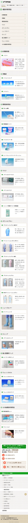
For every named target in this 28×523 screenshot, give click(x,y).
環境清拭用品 (5, 21)
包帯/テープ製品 (7, 484)
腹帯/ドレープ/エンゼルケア (9, 496)
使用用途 (4, 510)
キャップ (4, 34)
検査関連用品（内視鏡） (9, 494)
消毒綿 (3, 18)
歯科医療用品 (6, 505)
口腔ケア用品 (6, 503)
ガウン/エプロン (5, 28)
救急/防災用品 (6, 508)
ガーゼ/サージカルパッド (9, 480)
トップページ (3, 5)
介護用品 (5, 501)
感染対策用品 (6, 489)
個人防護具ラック (6, 37)
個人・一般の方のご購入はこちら (16, 467)
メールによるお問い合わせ (14, 462)
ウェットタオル (5, 41)
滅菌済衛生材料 (7, 482)
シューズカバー (5, 31)
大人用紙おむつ (7, 498)
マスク (3, 24)
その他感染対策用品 (6, 44)
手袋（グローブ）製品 (8, 487)
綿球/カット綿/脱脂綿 (8, 477)
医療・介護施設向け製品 (10, 5)
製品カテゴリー (6, 475)
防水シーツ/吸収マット (8, 491)
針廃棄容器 (4, 15)
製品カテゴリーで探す (20, 5)
